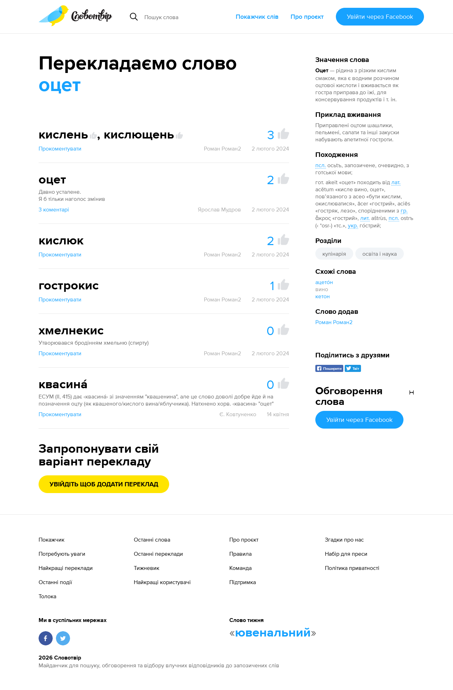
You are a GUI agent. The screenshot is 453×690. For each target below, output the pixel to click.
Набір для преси (346, 553)
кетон (322, 296)
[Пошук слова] (187, 16)
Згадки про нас (344, 539)
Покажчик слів (257, 16)
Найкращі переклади (66, 568)
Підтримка (242, 582)
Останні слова (152, 539)
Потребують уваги (62, 553)
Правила (240, 553)
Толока (47, 596)
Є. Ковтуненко (237, 414)
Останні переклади (158, 553)
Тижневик (146, 568)
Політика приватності (352, 568)
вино (321, 289)
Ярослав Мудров (219, 209)
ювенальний (273, 633)
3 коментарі (54, 209)
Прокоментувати (60, 148)
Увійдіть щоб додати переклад (104, 484)
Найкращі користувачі (162, 582)
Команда (240, 568)
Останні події (55, 582)
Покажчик (51, 539)
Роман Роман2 (333, 322)
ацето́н (324, 282)
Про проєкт (307, 16)
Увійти (380, 16)
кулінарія (334, 253)
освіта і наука (379, 253)
